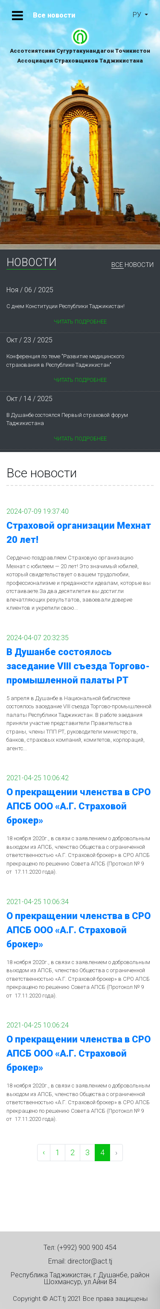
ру (138, 15)
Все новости (132, 265)
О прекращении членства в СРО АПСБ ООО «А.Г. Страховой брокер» (78, 806)
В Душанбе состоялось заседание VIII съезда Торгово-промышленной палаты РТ (78, 666)
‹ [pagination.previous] (44, 1152)
